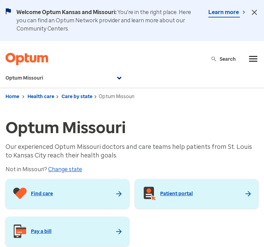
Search (223, 59)
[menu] (253, 59)
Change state (65, 169)
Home (12, 96)
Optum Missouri (64, 78)
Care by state (77, 96)
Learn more (224, 12)
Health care (41, 96)
